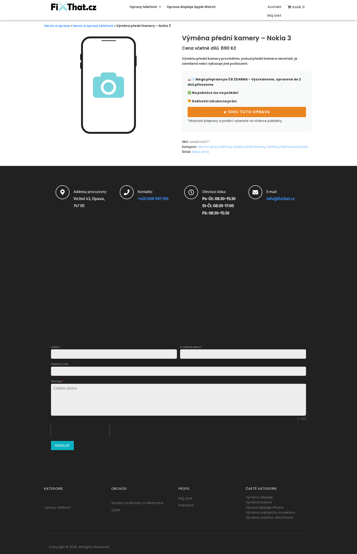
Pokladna (186, 502)
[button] (145, 6)
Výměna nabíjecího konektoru (270, 510)
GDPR (115, 507)
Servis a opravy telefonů (93, 25)
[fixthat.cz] (178, 276)
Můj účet (185, 495)
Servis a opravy (57, 25)
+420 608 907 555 (153, 197)
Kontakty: (145, 191)
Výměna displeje (259, 494)
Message (57, 380)
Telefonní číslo (60, 363)
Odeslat (62, 445)
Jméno (56, 346)
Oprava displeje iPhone (264, 504)
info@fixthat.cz (280, 197)
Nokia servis (200, 151)
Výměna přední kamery (249, 146)
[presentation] (80, 430)
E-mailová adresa (191, 346)
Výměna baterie (259, 499)
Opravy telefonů (57, 504)
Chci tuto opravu (249, 111)
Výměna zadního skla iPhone (269, 515)
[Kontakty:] (127, 191)
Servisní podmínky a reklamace (137, 500)
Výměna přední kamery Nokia (287, 146)
